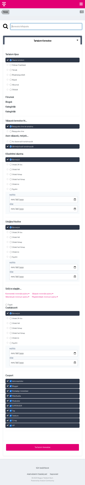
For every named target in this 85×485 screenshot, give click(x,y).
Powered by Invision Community (42, 481)
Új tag (14, 420)
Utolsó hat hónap (18, 179)
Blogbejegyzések (18, 75)
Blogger (15, 386)
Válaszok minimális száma (42, 294)
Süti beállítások (42, 468)
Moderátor (16, 401)
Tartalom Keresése (42, 447)
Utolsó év (15, 184)
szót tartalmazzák (23, 146)
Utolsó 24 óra (17, 164)
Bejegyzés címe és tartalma (22, 126)
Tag (13, 411)
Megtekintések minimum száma (45, 297)
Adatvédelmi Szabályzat (37, 474)
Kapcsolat (54, 474)
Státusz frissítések (19, 65)
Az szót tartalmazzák (22, 141)
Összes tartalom (18, 60)
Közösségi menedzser (20, 391)
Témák (14, 70)
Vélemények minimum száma (17, 297)
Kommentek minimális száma (17, 294)
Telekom (15, 416)
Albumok (15, 85)
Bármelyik (16, 159)
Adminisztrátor (17, 381)
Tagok (10, 305)
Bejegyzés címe (18, 131)
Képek (14, 80)
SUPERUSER (17, 406)
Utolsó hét (16, 169)
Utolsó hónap (17, 174)
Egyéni (14, 189)
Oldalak (15, 90)
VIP (13, 425)
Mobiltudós (16, 396)
